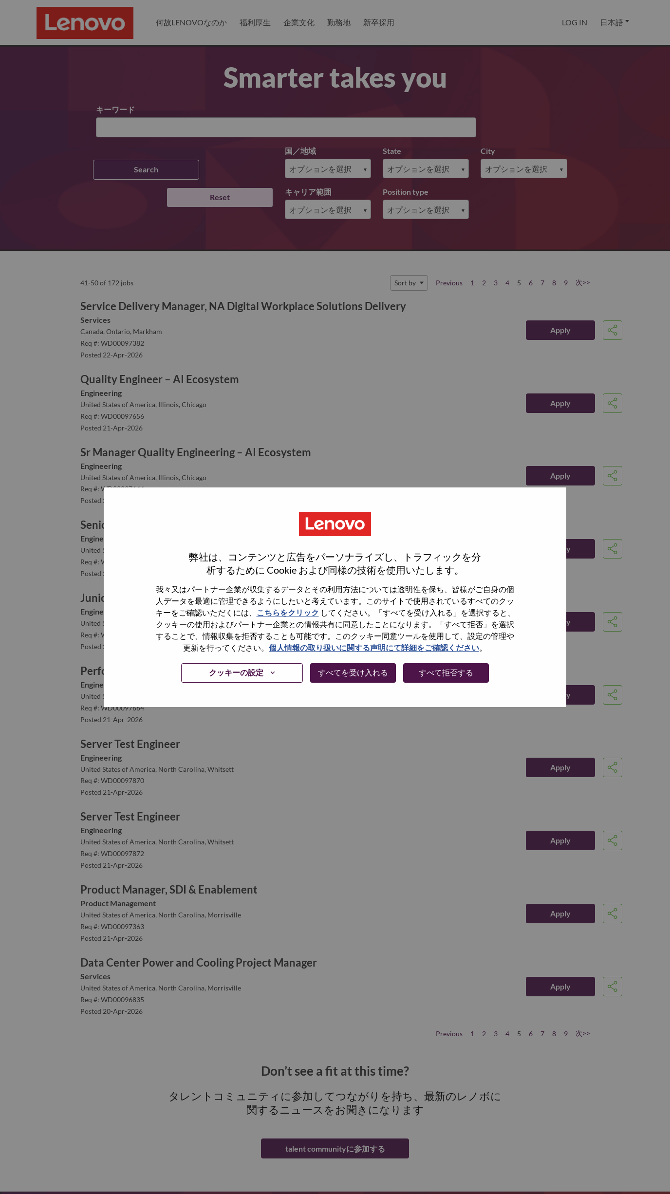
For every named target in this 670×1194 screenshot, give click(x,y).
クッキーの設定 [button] (236, 672)
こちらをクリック (288, 612)
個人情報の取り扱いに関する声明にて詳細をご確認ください (374, 647)
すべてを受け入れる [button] (353, 672)
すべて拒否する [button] (446, 672)
